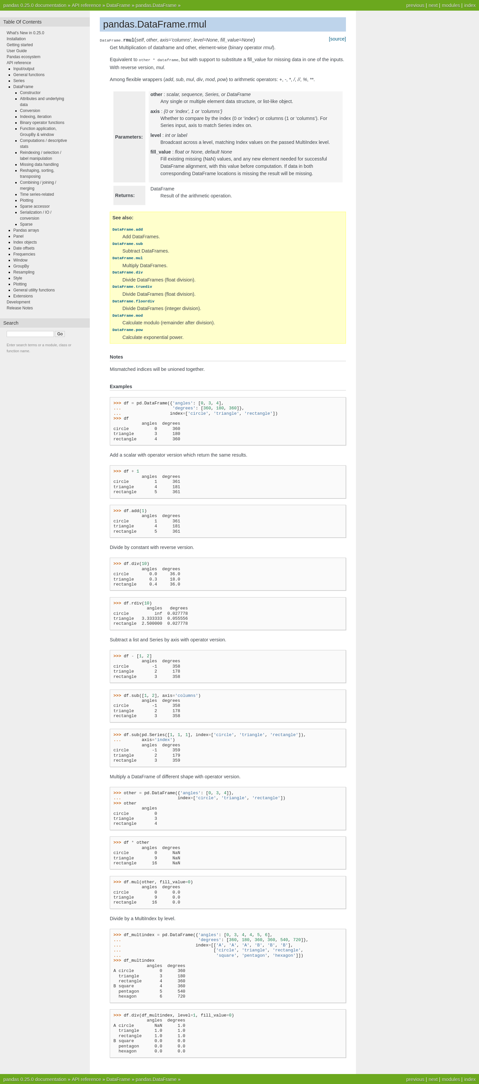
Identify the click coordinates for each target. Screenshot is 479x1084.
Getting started (20, 45)
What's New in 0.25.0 (25, 33)
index (470, 5)
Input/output (23, 68)
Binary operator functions (42, 122)
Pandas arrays (26, 230)
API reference (86, 5)
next (432, 5)
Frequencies (24, 254)
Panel (18, 236)
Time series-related (37, 194)
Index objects (25, 242)
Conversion (30, 110)
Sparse (26, 224)
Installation (16, 39)
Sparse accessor (35, 206)
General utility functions (34, 290)
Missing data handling (39, 164)
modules (451, 5)
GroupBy (21, 266)
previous (415, 5)
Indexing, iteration (36, 116)
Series (19, 80)
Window (20, 260)
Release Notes (20, 308)
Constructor (30, 92)
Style (17, 278)
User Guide (17, 51)
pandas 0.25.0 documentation (35, 5)
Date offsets (24, 248)
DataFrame (118, 5)
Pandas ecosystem (23, 56)
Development (18, 302)
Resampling (23, 272)
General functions (29, 74)
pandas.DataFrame (156, 5)
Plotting (26, 200)
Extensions (23, 296)
